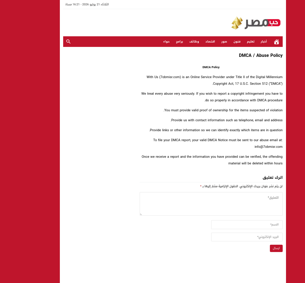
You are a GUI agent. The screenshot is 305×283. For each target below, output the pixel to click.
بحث (48, 41)
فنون (216, 41)
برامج (159, 41)
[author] (226, 224)
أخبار (243, 41)
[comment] (190, 204)
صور (204, 41)
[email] (226, 237)
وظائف (174, 41)
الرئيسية (256, 41)
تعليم (230, 41)
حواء (146, 41)
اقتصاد (190, 41)
